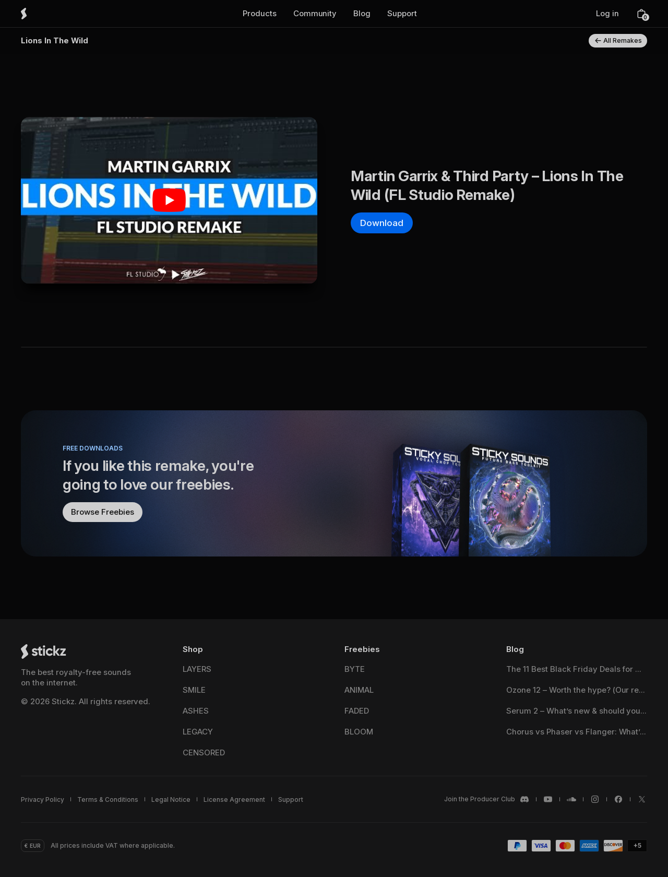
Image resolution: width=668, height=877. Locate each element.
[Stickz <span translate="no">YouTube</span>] (548, 799)
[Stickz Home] (39, 13)
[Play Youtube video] (169, 200)
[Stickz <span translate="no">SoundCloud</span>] (571, 799)
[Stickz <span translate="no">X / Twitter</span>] (642, 799)
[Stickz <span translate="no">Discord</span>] (487, 799)
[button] (259, 13)
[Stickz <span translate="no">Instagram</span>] (595, 799)
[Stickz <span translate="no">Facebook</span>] (618, 799)
